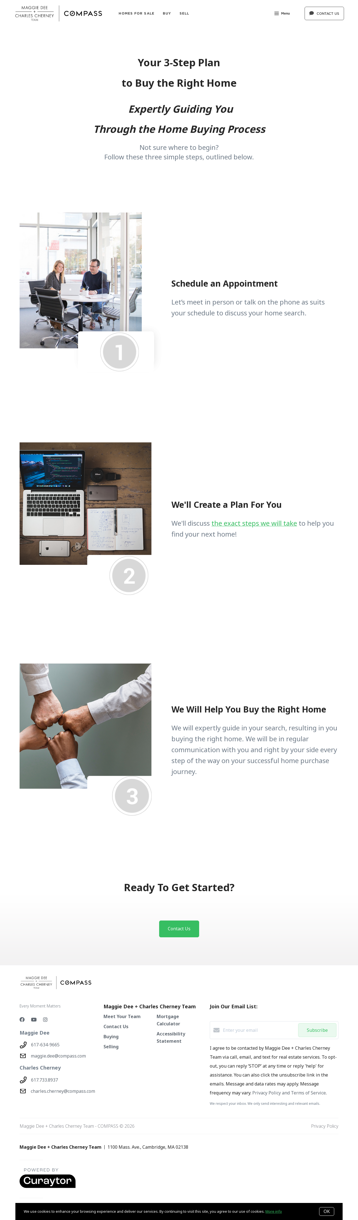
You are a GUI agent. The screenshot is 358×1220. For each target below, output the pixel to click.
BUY (167, 13)
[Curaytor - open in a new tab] (48, 1186)
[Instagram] (45, 1019)
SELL (184, 13)
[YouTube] (34, 1019)
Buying (111, 1036)
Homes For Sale (136, 13)
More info (273, 1211)
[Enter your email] (259, 1030)
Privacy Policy (324, 1126)
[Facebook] (22, 1019)
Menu (282, 14)
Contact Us (115, 1026)
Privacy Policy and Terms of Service (289, 1093)
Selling (111, 1047)
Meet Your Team (122, 1016)
